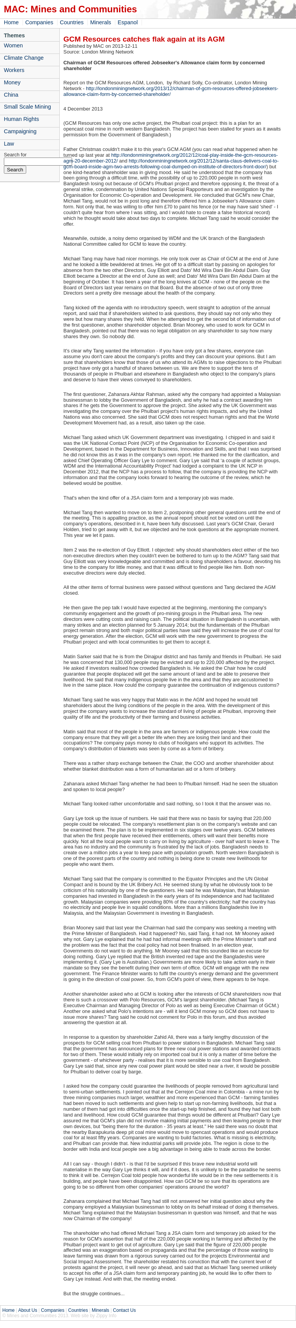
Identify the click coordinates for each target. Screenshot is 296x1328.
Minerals (100, 22)
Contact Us (124, 1310)
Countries (72, 22)
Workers (14, 70)
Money (12, 82)
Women (13, 45)
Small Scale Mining (27, 107)
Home (11, 22)
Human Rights (21, 119)
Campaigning (20, 131)
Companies (39, 22)
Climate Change (24, 58)
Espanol (128, 22)
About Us (27, 1310)
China (11, 95)
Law (9, 144)
